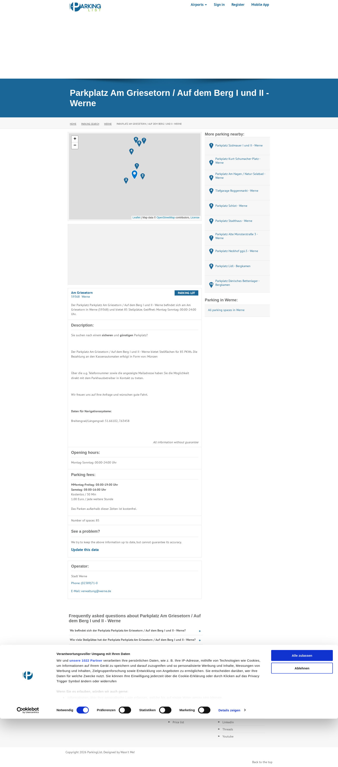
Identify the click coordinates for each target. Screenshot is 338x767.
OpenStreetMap (165, 217)
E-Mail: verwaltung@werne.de (91, 591)
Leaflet (136, 217)
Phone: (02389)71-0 (84, 583)
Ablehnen (302, 716)
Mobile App (260, 4)
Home (73, 123)
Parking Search (90, 123)
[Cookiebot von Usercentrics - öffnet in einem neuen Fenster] (28, 758)
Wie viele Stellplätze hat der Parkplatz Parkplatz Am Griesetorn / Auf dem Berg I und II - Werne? (133, 640)
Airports (199, 4)
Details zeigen (229, 758)
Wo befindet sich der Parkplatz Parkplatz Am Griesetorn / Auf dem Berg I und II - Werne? (128, 630)
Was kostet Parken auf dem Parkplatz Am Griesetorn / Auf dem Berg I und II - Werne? (125, 658)
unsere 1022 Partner (85, 709)
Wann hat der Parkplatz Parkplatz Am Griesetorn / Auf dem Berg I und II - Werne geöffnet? (129, 649)
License (195, 217)
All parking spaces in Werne (226, 310)
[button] (134, 175)
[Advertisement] (169, 46)
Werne (108, 123)
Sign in (219, 4)
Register (238, 4)
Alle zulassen (302, 704)
